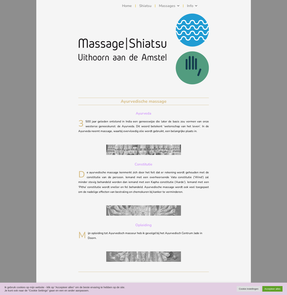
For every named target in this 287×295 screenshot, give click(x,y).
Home (147, 5)
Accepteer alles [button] (272, 288)
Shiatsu (166, 5)
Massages (189, 5)
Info (212, 5)
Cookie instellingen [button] (248, 288)
